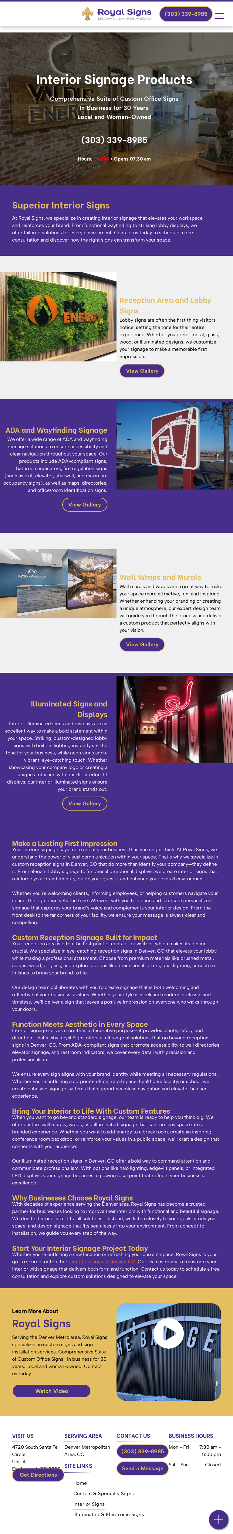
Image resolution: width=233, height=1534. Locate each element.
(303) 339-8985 (114, 140)
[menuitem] (80, 1483)
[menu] (220, 16)
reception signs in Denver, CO (102, 1262)
